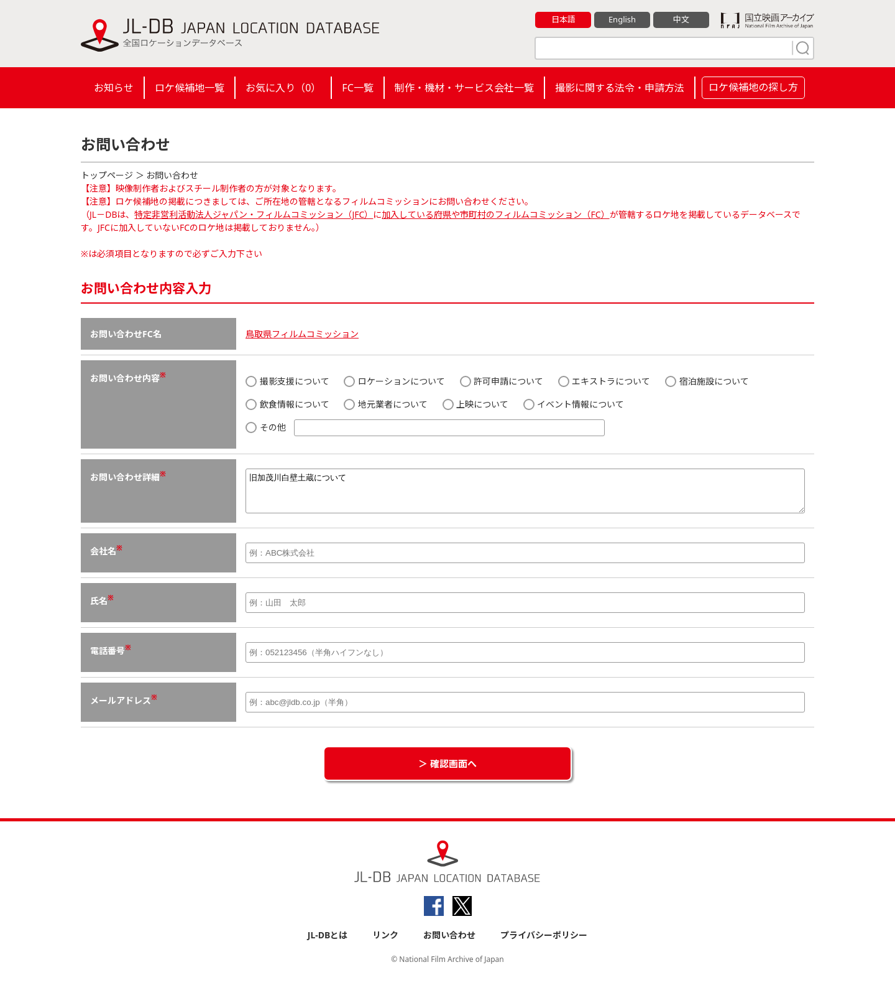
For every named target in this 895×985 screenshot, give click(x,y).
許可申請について (502, 381)
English (622, 19)
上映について (476, 404)
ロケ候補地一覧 (189, 88)
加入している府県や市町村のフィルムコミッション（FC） (495, 214)
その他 (425, 427)
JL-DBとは (328, 942)
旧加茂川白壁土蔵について (525, 495)
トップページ (107, 175)
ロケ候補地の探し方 (753, 87)
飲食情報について (287, 404)
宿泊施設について (707, 381)
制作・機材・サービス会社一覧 (464, 88)
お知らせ (114, 88)
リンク (385, 942)
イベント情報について (574, 404)
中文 (681, 19)
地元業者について (386, 404)
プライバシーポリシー (543, 942)
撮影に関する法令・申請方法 (619, 88)
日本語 (563, 19)
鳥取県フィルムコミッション (302, 334)
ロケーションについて (394, 381)
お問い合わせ (449, 942)
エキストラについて (604, 381)
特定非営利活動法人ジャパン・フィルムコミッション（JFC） (253, 214)
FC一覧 (357, 88)
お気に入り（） (283, 88)
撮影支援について (287, 381)
